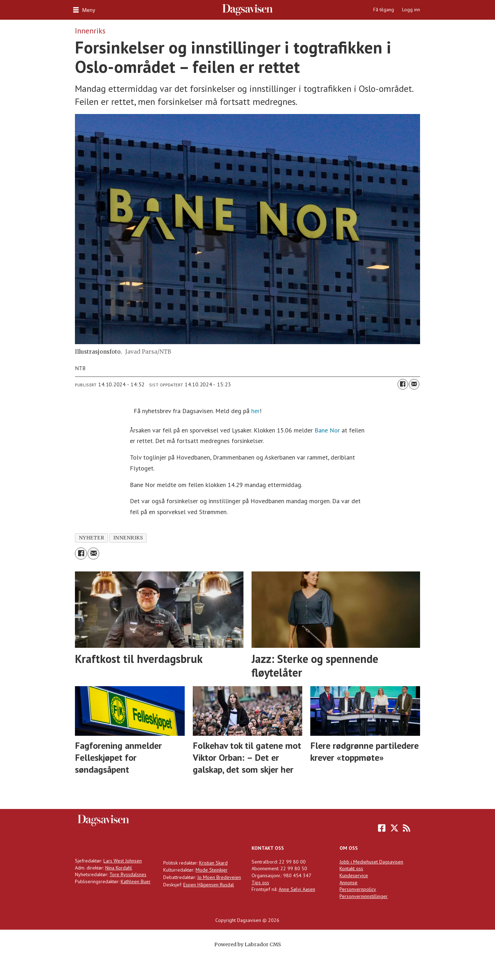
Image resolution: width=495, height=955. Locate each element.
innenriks (128, 538)
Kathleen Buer (136, 881)
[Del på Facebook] (403, 384)
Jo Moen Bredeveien (219, 877)
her (255, 411)
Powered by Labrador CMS (247, 944)
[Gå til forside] (247, 10)
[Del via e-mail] (414, 384)
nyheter (91, 538)
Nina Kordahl (118, 868)
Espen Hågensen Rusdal (208, 884)
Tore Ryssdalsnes (127, 874)
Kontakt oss (351, 868)
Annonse (348, 882)
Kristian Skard (213, 863)
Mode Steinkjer (212, 870)
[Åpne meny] (83, 10)
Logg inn (411, 9)
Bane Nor (327, 430)
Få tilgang (383, 9)
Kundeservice (353, 875)
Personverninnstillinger (363, 896)
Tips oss (260, 882)
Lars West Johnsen (122, 861)
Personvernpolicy (357, 889)
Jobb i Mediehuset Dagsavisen (371, 862)
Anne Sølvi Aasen (297, 889)
